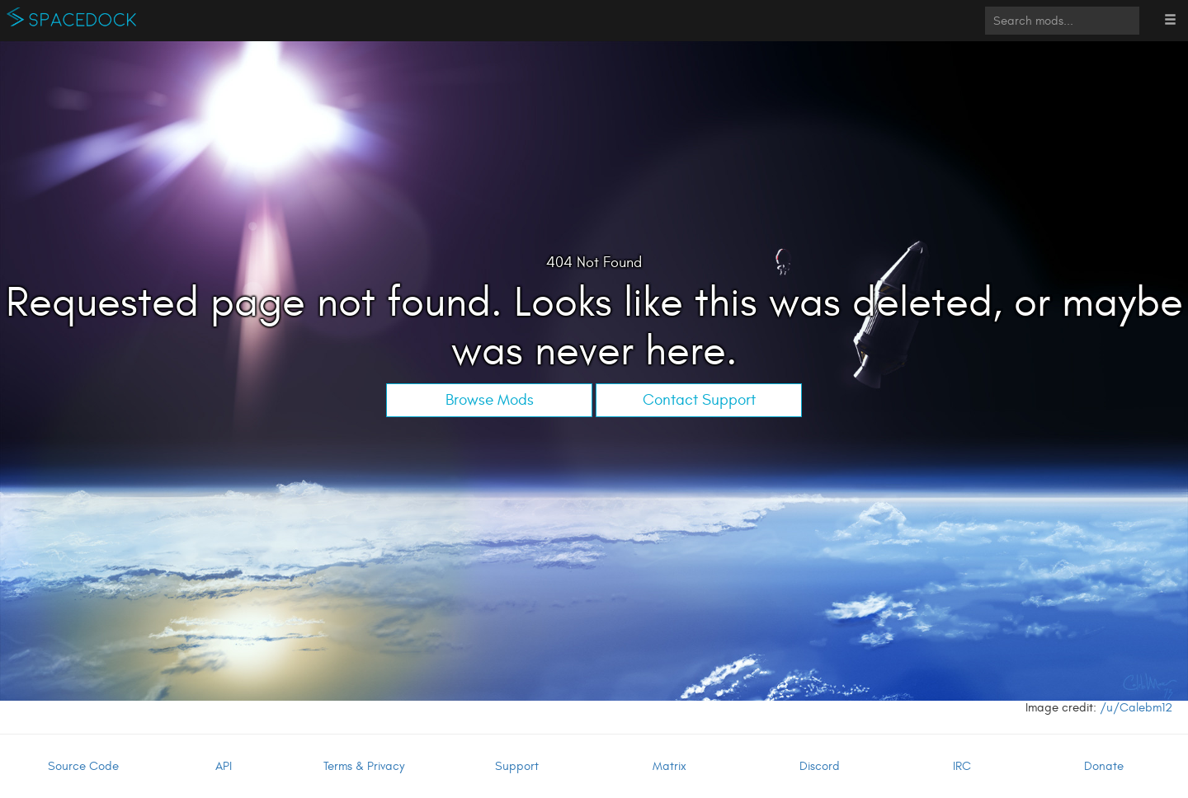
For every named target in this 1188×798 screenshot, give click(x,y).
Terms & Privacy (363, 766)
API (223, 766)
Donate (1104, 766)
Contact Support (699, 400)
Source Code (83, 766)
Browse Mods (490, 400)
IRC (962, 766)
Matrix (669, 766)
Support (517, 766)
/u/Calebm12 (1136, 708)
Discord (819, 766)
